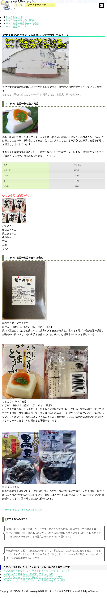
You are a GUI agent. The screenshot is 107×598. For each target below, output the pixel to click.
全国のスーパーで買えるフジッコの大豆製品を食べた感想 (34, 580)
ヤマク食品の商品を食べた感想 (22, 23)
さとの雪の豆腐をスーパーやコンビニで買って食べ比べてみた (37, 571)
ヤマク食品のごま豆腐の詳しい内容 (23, 510)
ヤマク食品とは (14, 17)
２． (7, 103)
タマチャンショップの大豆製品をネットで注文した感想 (33, 577)
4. (6, 519)
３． (7, 257)
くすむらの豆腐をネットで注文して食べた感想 (28, 574)
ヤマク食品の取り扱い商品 (20, 20)
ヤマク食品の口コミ (16, 26)
